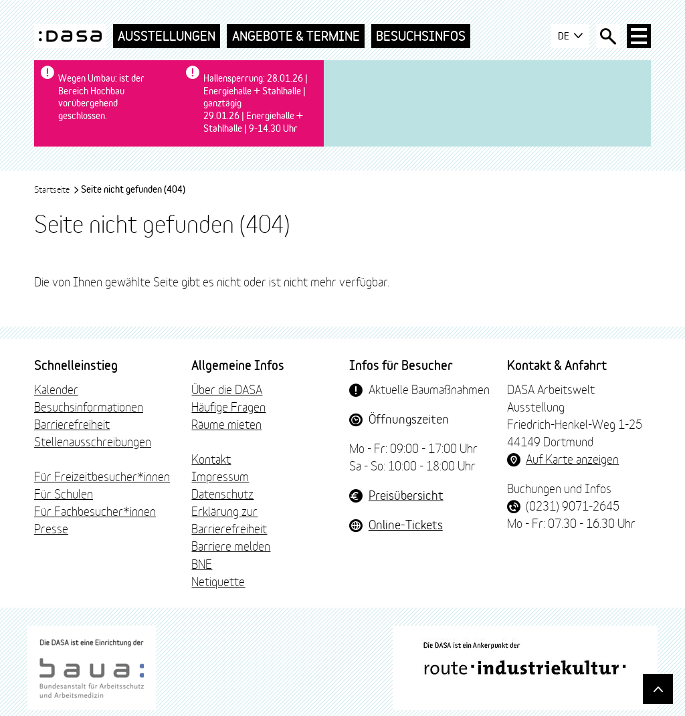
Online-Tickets (406, 524)
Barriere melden (230, 545)
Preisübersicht (406, 494)
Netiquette (218, 581)
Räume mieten (226, 423)
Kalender (56, 388)
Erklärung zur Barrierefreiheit (229, 519)
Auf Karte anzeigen (572, 458)
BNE (201, 563)
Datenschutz (222, 493)
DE (570, 36)
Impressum (220, 475)
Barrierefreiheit (72, 423)
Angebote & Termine (296, 36)
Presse (51, 528)
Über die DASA (226, 388)
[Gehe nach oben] (658, 689)
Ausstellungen (166, 36)
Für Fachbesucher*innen (95, 510)
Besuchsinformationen (88, 406)
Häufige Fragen (228, 406)
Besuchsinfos (421, 36)
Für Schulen (63, 493)
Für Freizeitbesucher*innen (102, 475)
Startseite (57, 189)
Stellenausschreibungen (92, 441)
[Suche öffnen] (608, 36)
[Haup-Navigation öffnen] (639, 36)
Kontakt (211, 458)
